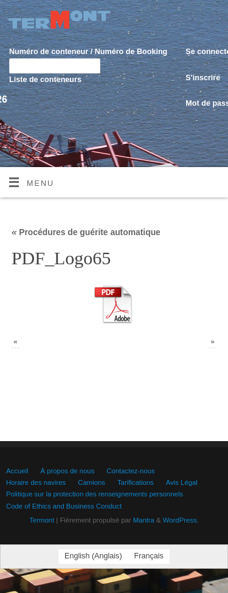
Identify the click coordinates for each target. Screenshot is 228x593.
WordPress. (181, 520)
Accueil (17, 471)
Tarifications (135, 482)
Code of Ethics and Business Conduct (64, 506)
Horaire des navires (36, 482)
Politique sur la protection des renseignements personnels (94, 494)
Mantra (143, 520)
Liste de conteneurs (45, 79)
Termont (41, 520)
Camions (91, 482)
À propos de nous (68, 471)
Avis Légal (182, 482)
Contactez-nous (130, 471)
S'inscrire (202, 78)
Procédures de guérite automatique (86, 232)
